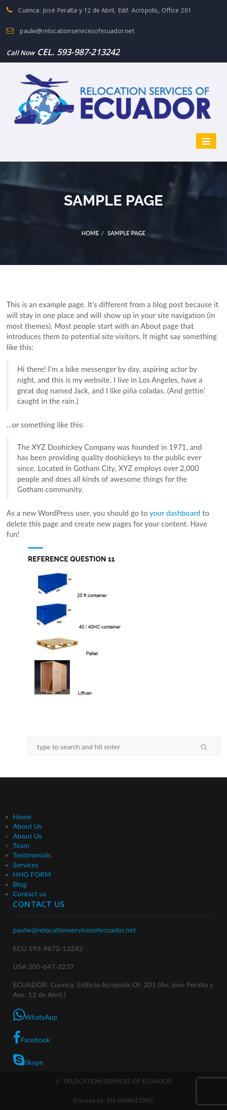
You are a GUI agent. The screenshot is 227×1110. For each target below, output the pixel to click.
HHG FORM (32, 874)
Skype (28, 1060)
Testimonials (32, 855)
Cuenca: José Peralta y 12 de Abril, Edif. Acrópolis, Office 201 (98, 10)
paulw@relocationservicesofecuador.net (70, 31)
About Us (27, 826)
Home (90, 233)
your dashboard (175, 513)
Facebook (31, 1038)
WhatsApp (35, 1015)
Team (21, 845)
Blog (20, 884)
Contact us (29, 893)
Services (25, 865)
